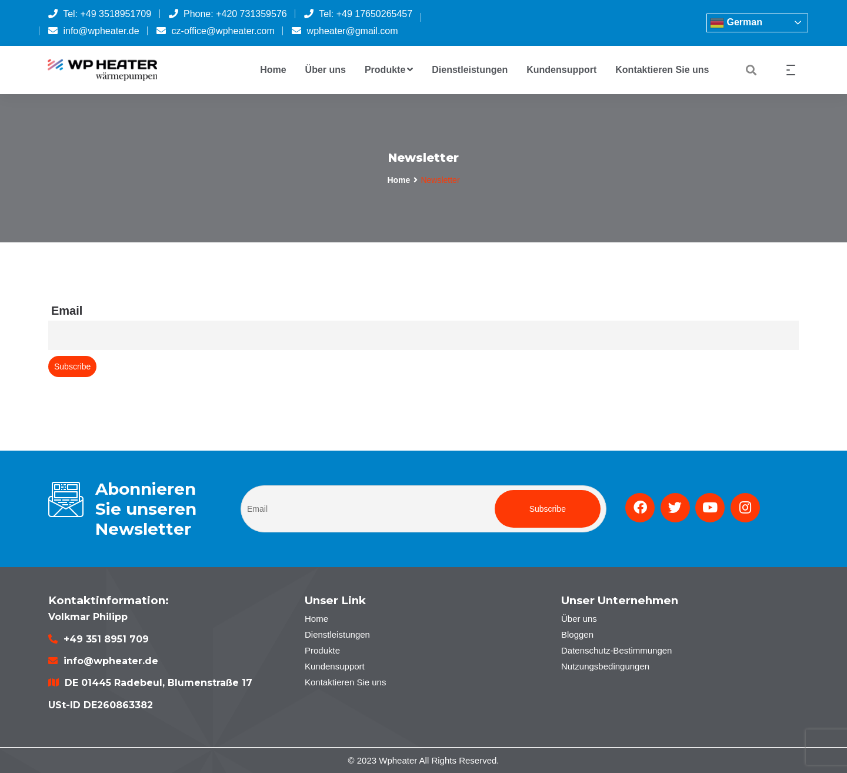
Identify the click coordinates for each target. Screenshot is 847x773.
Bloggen (577, 634)
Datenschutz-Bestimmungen (616, 650)
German (736, 23)
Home (273, 70)
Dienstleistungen (470, 70)
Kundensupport (561, 70)
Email (66, 310)
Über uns (325, 70)
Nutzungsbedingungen (605, 666)
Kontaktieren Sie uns (662, 70)
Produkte (389, 70)
